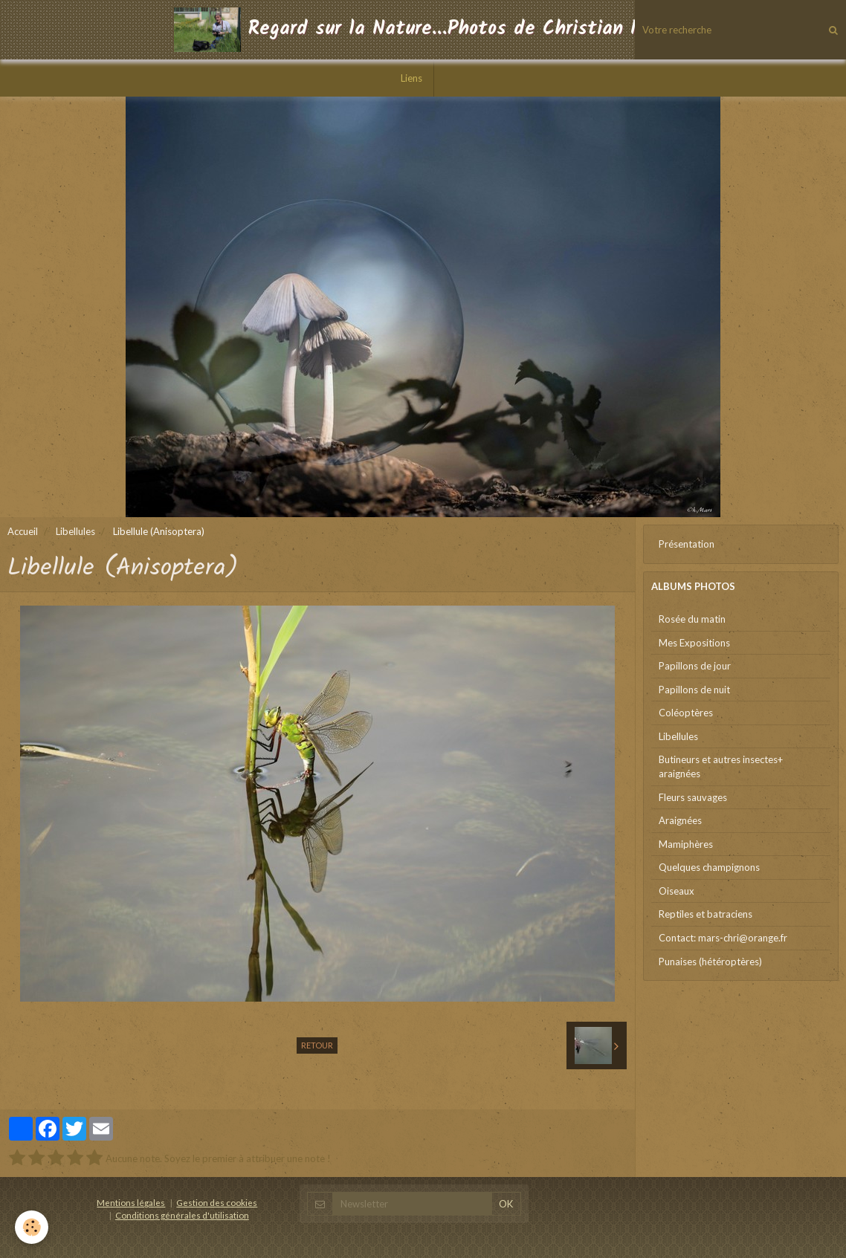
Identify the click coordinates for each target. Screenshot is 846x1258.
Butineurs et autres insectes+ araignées (721, 766)
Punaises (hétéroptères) (710, 961)
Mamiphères (686, 844)
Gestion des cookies (216, 1202)
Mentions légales (131, 1202)
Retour (317, 1045)
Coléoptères (686, 713)
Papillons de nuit (694, 690)
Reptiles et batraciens (705, 914)
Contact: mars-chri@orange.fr (723, 938)
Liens (411, 78)
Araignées (680, 820)
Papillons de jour (695, 666)
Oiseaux (676, 891)
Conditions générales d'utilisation (182, 1215)
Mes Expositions (694, 643)
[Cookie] (31, 1227)
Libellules (75, 531)
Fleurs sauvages (693, 797)
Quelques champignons (709, 867)
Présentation (686, 544)
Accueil (22, 531)
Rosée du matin (692, 619)
